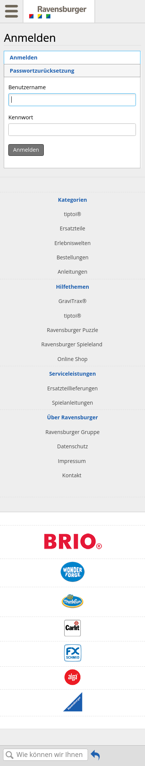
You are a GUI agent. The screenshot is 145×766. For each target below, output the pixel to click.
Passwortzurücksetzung (42, 70)
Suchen (10, 755)
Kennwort (20, 117)
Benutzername (27, 87)
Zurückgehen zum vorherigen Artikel (95, 757)
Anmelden (23, 57)
